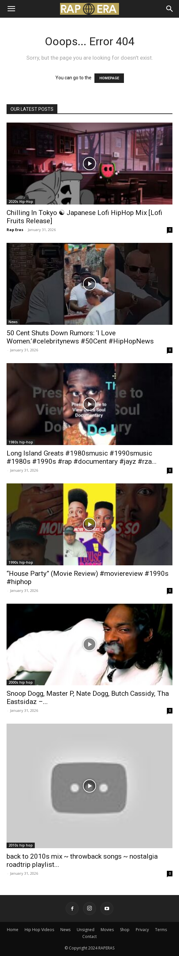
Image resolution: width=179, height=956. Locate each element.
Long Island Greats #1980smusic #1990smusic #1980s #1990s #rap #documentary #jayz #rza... (82, 457)
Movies (107, 929)
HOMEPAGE (109, 78)
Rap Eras (15, 229)
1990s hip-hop (21, 562)
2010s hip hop (21, 845)
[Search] (170, 9)
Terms (161, 929)
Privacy (142, 929)
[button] (11, 9)
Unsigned (85, 929)
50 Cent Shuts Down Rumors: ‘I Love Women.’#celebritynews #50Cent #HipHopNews (80, 337)
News (13, 322)
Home (12, 929)
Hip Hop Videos (39, 929)
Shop (124, 929)
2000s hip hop (21, 682)
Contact (89, 936)
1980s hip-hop (21, 442)
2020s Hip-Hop (21, 201)
